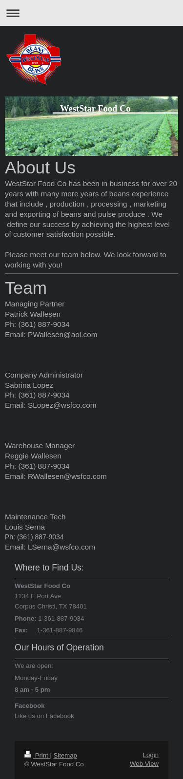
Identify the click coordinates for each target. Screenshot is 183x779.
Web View (144, 763)
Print (37, 755)
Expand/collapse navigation (91, 12)
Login (151, 755)
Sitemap (65, 755)
